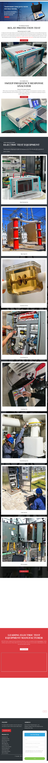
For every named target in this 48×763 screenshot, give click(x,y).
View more (24, 40)
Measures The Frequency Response (24, 89)
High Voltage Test (5, 743)
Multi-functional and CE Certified (24, 31)
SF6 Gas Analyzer (5, 752)
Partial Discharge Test (24, 460)
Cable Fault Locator (5, 749)
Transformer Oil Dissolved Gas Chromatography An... (34, 615)
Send (35, 758)
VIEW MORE (24, 649)
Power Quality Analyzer (6, 751)
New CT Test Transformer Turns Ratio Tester (13, 615)
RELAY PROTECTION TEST (24, 27)
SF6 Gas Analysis (24, 564)
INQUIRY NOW (24, 571)
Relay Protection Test (24, 202)
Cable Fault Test (24, 512)
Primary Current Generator (6, 746)
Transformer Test (24, 409)
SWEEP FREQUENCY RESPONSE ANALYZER (24, 84)
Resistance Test (4, 741)
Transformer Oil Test (24, 305)
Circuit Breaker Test (24, 357)
